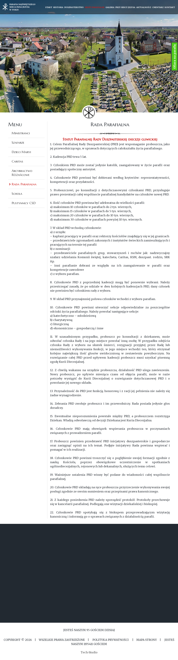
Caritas (17, 161)
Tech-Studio (89, 652)
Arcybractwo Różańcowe (22, 173)
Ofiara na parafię (174, 56)
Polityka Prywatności (110, 640)
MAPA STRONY (146, 640)
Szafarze (18, 142)
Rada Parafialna (24, 184)
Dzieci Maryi (21, 152)
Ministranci (21, 133)
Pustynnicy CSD (24, 203)
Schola (17, 193)
